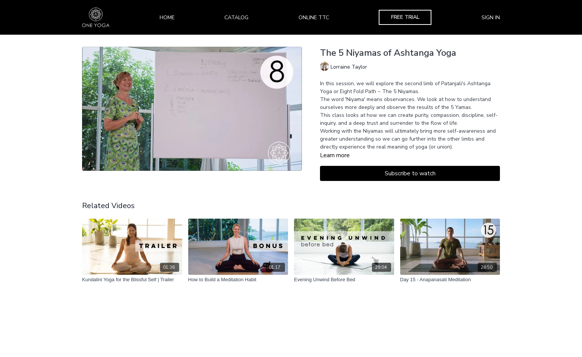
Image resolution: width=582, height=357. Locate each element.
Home (167, 17)
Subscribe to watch (410, 173)
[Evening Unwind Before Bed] (344, 279)
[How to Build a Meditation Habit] (238, 279)
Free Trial (405, 17)
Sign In (490, 17)
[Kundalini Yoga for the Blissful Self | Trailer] (132, 279)
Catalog (236, 17)
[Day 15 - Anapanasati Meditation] (450, 279)
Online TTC (314, 17)
